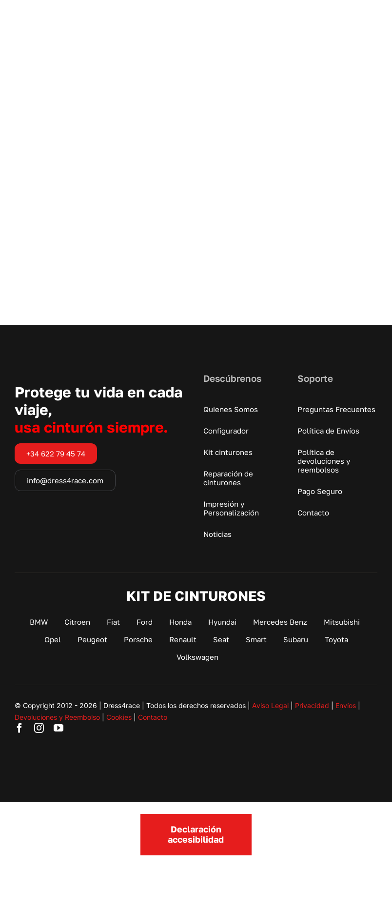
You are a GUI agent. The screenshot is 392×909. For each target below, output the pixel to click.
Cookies (119, 717)
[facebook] (19, 728)
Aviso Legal (270, 705)
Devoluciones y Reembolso (57, 717)
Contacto (152, 717)
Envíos (345, 705)
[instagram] (39, 728)
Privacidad (312, 705)
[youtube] (58, 728)
